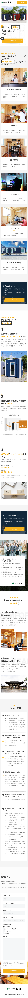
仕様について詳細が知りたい (12, 929)
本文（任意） (6, 936)
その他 (7, 933)
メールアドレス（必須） (9, 903)
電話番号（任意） (7, 910)
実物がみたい (8, 931)
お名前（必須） (7, 895)
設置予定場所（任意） (8, 917)
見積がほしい (8, 926)
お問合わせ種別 (7, 924)
